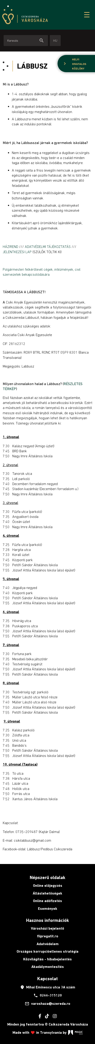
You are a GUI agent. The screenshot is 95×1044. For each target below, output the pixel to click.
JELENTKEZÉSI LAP (17, 252)
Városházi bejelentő (47, 928)
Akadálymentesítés (47, 966)
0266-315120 (47, 995)
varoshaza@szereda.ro (47, 1003)
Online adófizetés (47, 901)
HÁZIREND (11, 246)
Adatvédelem (48, 944)
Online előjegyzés (47, 885)
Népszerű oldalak (47, 877)
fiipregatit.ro (47, 936)
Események (47, 908)
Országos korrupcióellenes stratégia (47, 951)
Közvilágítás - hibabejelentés (47, 959)
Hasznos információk (47, 920)
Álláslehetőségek (47, 893)
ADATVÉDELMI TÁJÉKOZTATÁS (48, 246)
